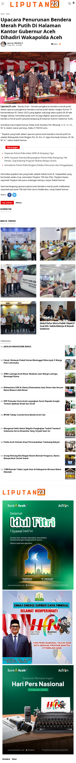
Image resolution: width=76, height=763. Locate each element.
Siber (14, 759)
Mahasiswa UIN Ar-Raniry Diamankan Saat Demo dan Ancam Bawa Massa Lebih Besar (33, 388)
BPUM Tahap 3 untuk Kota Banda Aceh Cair (25, 414)
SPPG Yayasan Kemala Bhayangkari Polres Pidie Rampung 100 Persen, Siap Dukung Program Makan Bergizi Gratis (35, 159)
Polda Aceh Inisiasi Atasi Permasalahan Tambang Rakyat (32, 442)
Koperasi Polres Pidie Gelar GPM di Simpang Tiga (29, 153)
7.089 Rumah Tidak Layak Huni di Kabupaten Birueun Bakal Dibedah (32, 470)
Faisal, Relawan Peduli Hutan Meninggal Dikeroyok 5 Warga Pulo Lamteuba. (33, 361)
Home (3, 14)
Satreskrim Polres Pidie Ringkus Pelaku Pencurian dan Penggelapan (38, 165)
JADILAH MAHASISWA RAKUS (17, 346)
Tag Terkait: (7, 202)
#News (19, 202)
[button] (73, 1)
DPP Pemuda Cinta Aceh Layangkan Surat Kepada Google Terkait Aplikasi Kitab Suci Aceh (32, 402)
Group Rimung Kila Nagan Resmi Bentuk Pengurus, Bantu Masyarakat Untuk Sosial (31, 457)
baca (54, 44)
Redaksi (6, 759)
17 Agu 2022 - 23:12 (13, 45)
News (8, 14)
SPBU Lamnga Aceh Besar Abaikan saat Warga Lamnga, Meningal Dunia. (31, 375)
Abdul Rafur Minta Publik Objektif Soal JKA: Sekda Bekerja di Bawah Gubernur (57, 326)
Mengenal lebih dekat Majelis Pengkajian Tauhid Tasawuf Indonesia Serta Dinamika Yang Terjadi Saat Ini (32, 429)
